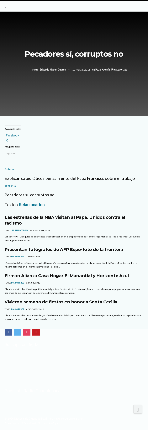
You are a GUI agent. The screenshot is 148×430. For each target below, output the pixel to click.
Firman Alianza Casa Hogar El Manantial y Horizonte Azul (67, 275)
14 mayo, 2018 (33, 256)
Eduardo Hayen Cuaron (53, 69)
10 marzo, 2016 (81, 69)
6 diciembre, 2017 (35, 309)
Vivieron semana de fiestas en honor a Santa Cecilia (61, 301)
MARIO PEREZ (17, 256)
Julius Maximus (19, 230)
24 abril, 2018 (33, 283)
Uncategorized (119, 69)
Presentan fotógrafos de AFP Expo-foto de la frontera (64, 249)
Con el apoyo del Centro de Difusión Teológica (32, 423)
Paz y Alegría (102, 69)
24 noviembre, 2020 (39, 230)
